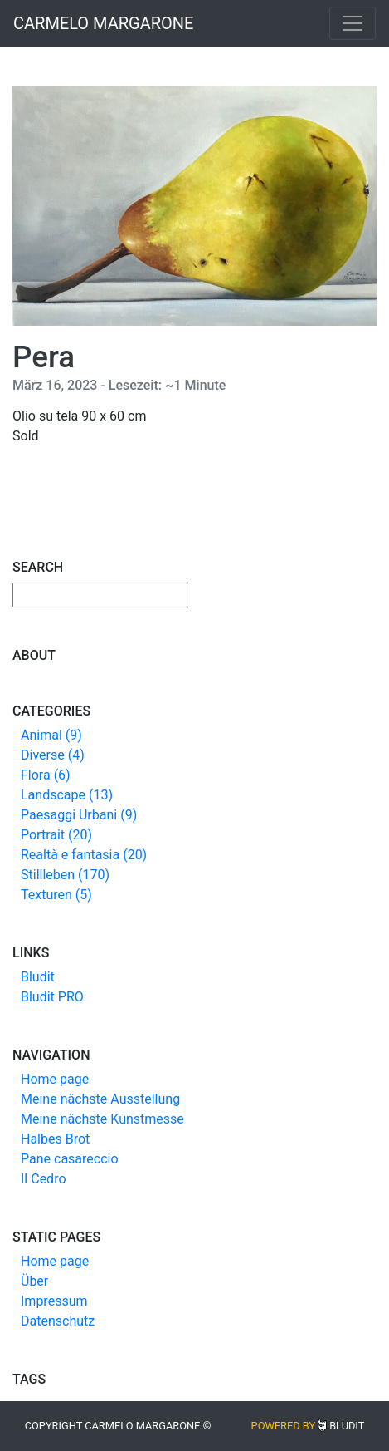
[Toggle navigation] (352, 23)
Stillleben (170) (65, 875)
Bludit (38, 977)
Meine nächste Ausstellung (100, 1099)
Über (34, 1281)
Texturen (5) (56, 895)
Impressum (54, 1301)
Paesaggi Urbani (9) (79, 815)
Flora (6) (46, 775)
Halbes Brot (55, 1139)
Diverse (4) (53, 755)
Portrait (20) (56, 835)
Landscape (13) (67, 795)
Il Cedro (43, 1179)
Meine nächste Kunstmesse (102, 1119)
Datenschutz (58, 1321)
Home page (55, 1079)
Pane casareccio (70, 1159)
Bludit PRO (52, 997)
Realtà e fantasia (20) (84, 855)
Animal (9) (51, 735)
